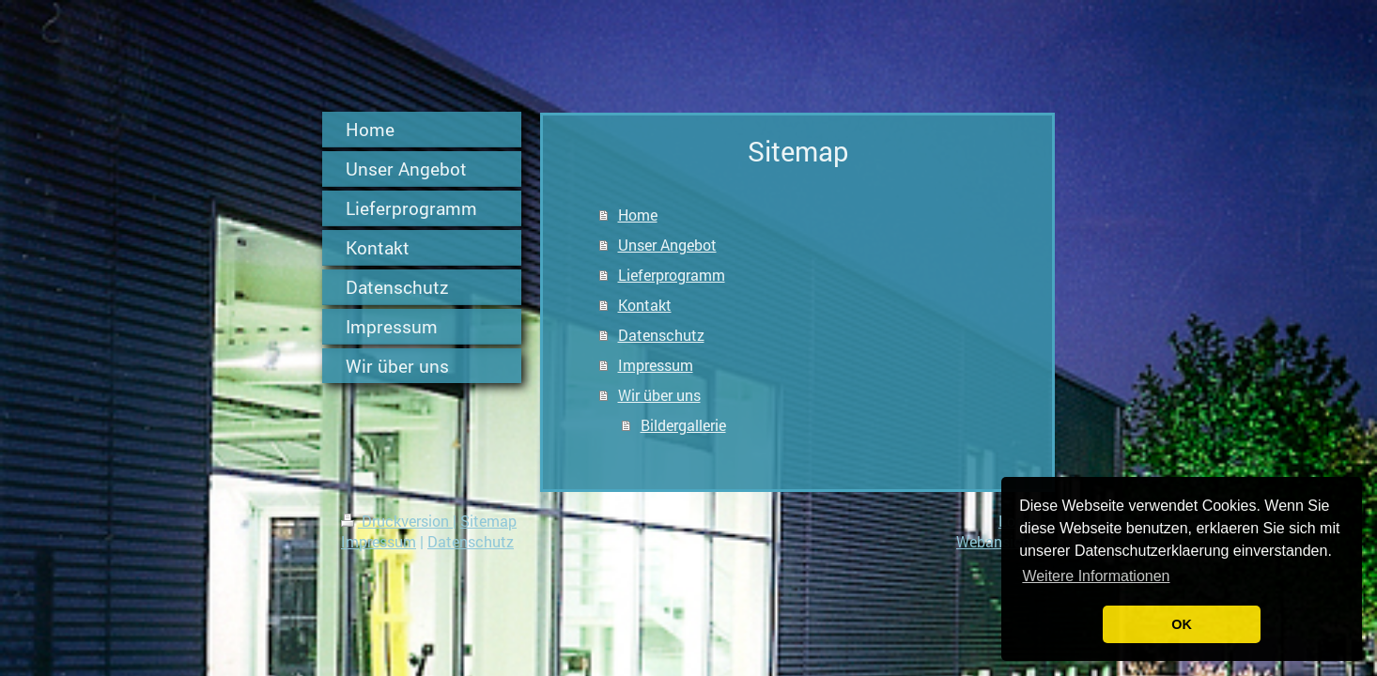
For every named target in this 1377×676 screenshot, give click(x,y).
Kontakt (645, 305)
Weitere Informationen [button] (1095, 576)
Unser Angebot (667, 244)
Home (638, 214)
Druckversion (397, 520)
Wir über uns (659, 395)
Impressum (655, 365)
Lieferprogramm (671, 274)
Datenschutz (661, 335)
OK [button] (1181, 624)
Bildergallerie (683, 425)
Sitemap (488, 520)
